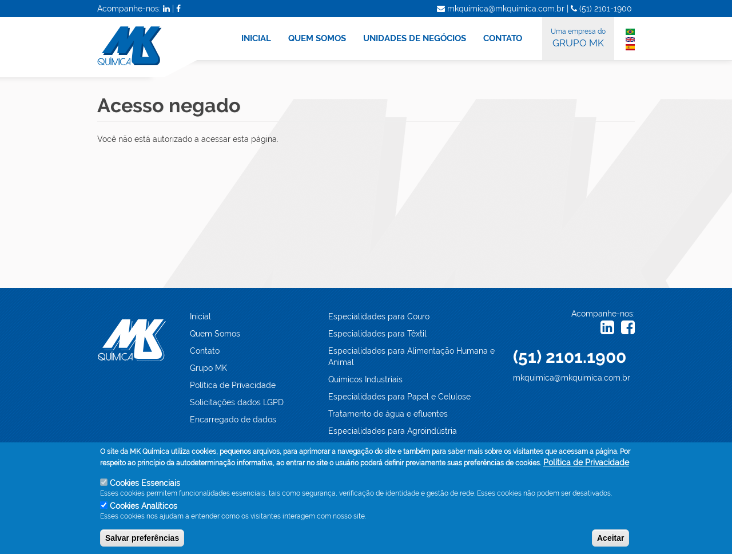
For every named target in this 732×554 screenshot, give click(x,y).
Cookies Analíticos (143, 507)
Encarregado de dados (233, 419)
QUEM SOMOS (317, 38)
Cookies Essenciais (145, 485)
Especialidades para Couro (378, 316)
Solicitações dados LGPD (237, 402)
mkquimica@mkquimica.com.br (571, 377)
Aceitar (610, 539)
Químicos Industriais (365, 379)
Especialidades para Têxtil (377, 333)
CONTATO (502, 38)
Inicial (200, 316)
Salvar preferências (142, 539)
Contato (205, 350)
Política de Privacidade (233, 385)
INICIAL (256, 38)
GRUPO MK (578, 37)
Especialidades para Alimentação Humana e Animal (411, 356)
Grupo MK (208, 368)
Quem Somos (215, 333)
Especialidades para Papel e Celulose (399, 396)
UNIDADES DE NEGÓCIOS (414, 38)
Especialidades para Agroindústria (392, 431)
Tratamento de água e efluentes (388, 413)
